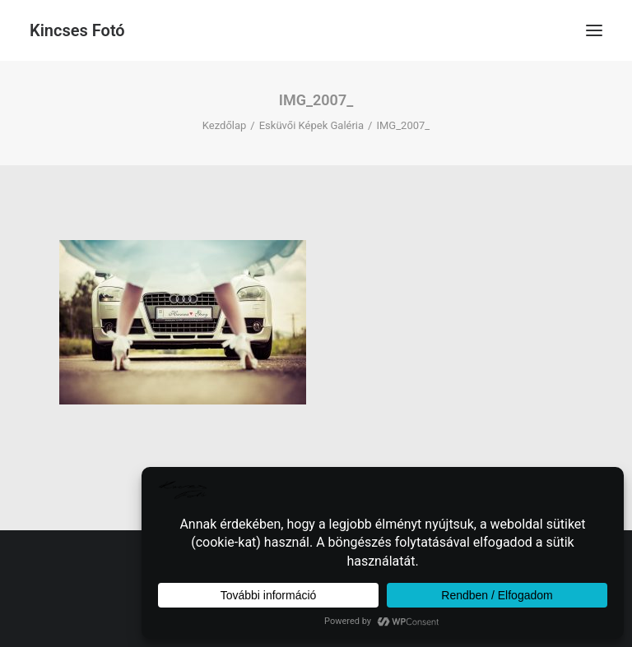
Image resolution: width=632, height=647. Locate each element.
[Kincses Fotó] (77, 30)
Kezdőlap (224, 125)
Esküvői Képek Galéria (311, 125)
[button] (594, 30)
